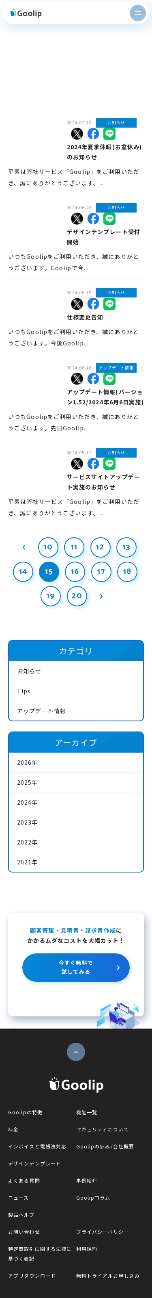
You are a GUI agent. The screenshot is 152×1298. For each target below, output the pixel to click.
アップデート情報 (41, 711)
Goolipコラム (93, 1197)
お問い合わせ (24, 1231)
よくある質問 (24, 1180)
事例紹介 (86, 1180)
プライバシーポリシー (102, 1231)
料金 (13, 1129)
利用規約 (86, 1248)
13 (126, 547)
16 (75, 571)
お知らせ (29, 671)
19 (51, 596)
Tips (24, 691)
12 (100, 547)
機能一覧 (86, 1112)
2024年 (27, 802)
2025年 (27, 782)
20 (76, 596)
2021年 (27, 862)
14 (23, 571)
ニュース (18, 1197)
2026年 (27, 762)
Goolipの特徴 (25, 1112)
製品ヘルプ (21, 1214)
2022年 (27, 842)
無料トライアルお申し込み (108, 1275)
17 (101, 571)
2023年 (27, 822)
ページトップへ (76, 1052)
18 (127, 571)
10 (48, 547)
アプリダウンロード (32, 1275)
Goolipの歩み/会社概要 (105, 1146)
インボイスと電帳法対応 (37, 1146)
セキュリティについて (102, 1129)
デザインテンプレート (34, 1163)
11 (74, 547)
